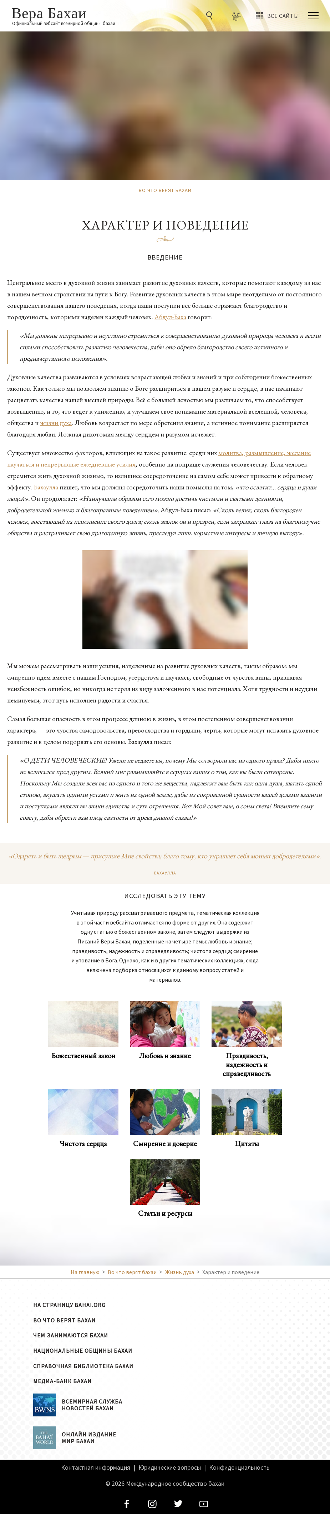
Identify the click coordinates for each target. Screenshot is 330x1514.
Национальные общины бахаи (82, 1350)
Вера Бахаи (49, 12)
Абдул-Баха (170, 316)
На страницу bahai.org (69, 1305)
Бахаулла (46, 487)
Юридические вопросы (169, 1467)
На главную (85, 1272)
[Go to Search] (210, 15)
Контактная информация (95, 1467)
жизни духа (56, 422)
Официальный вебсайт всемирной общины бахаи (63, 23)
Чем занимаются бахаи (70, 1335)
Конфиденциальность (239, 1467)
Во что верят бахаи (64, 1320)
